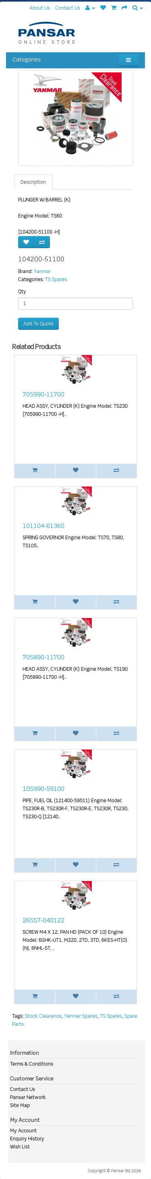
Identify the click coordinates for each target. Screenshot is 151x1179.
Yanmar (42, 271)
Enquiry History (27, 1139)
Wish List (20, 1147)
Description (33, 182)
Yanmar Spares (80, 1016)
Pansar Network (28, 1097)
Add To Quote (38, 323)
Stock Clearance (43, 1016)
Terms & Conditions (31, 1064)
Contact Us (22, 1089)
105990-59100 (43, 789)
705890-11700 (43, 657)
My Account (23, 1131)
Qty (22, 291)
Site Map (20, 1105)
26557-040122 (43, 920)
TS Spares (56, 279)
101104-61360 (43, 526)
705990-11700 (43, 394)
